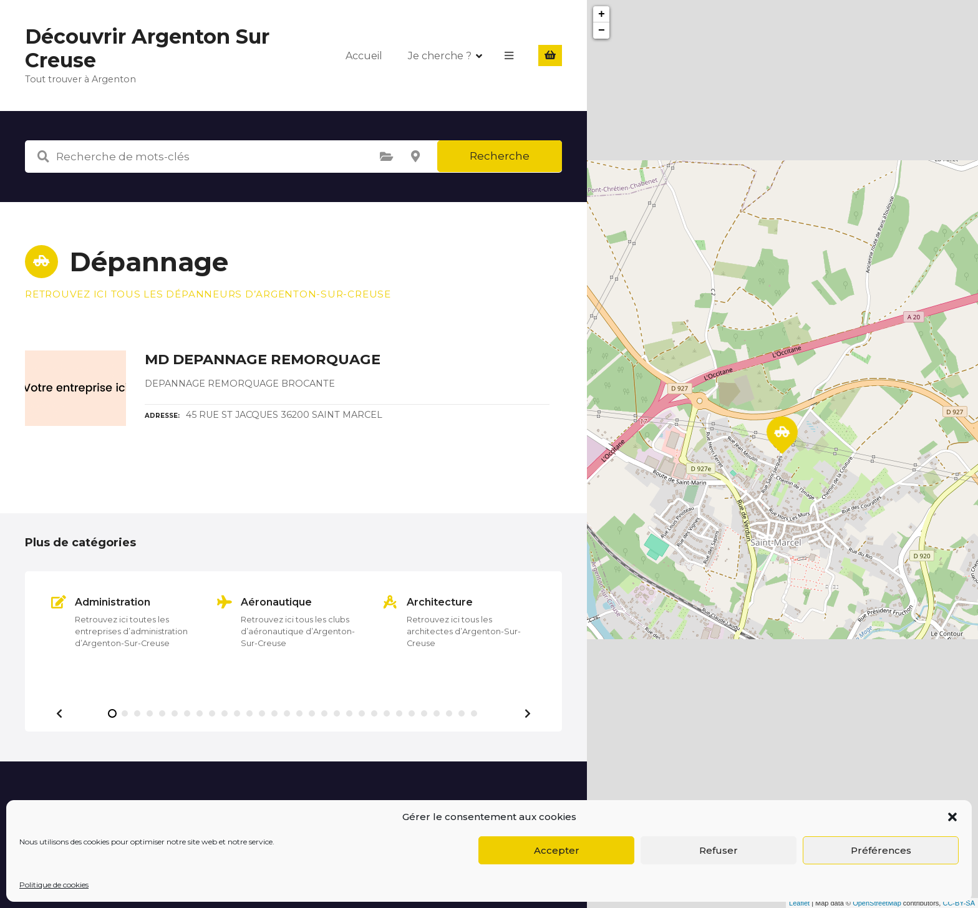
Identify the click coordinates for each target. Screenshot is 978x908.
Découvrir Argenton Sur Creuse (147, 48)
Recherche (500, 156)
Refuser (718, 850)
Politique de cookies (54, 884)
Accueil (364, 55)
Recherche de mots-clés (43, 156)
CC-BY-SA (958, 903)
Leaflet (799, 903)
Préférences (881, 850)
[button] (952, 817)
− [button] (601, 30)
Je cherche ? (440, 55)
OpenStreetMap (877, 903)
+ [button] (601, 14)
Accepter (556, 850)
